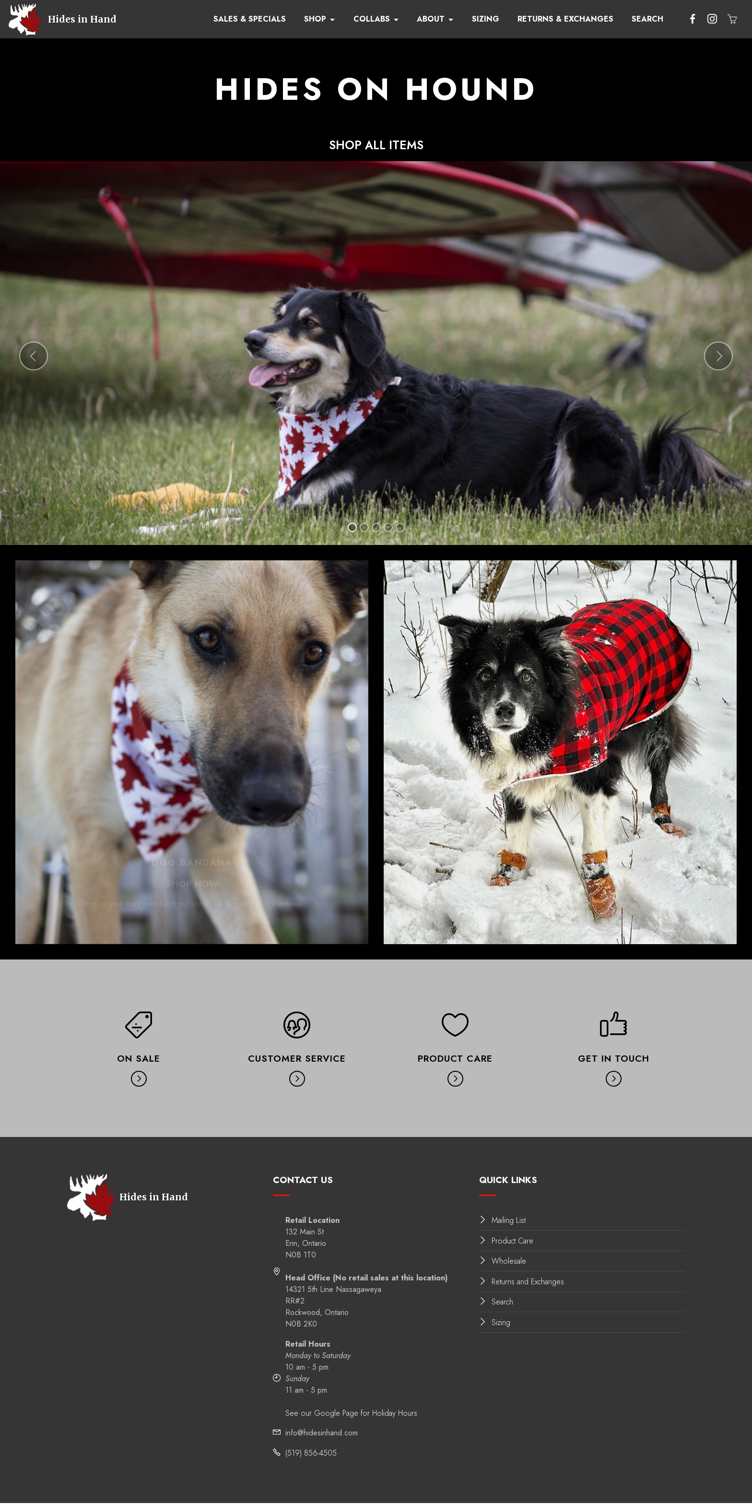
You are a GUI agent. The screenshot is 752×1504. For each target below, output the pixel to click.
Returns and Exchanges (528, 1282)
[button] (33, 357)
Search (502, 1302)
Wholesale (509, 1261)
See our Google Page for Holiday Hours (351, 1413)
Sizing (501, 1322)
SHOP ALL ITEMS (376, 145)
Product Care (512, 1241)
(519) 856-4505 (311, 1453)
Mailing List (509, 1221)
